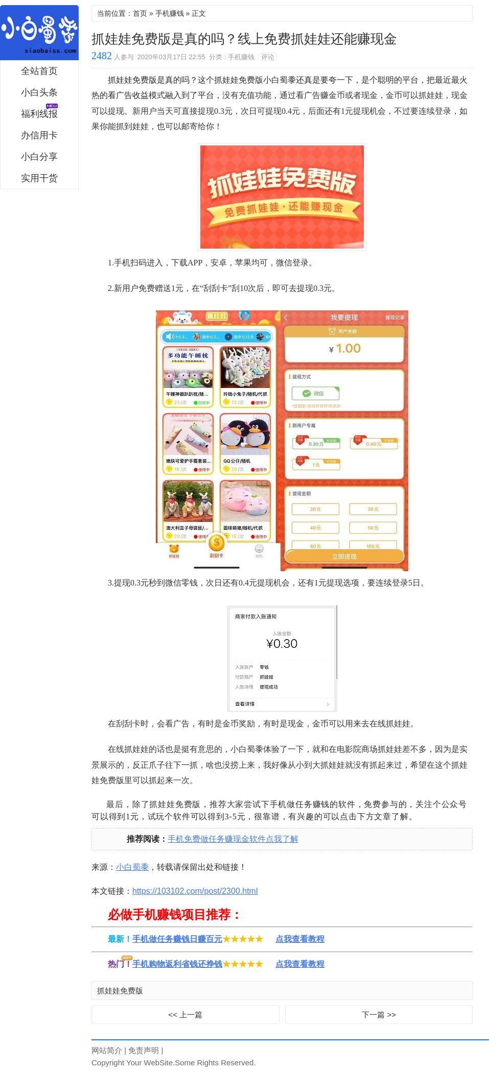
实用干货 (39, 178)
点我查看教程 (299, 939)
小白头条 (39, 92)
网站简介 (106, 1050)
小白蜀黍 (39, 32)
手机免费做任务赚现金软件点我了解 (233, 839)
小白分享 (39, 157)
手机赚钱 (169, 13)
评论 (267, 57)
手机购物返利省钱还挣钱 (177, 964)
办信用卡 (39, 135)
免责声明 (143, 1050)
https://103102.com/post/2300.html (195, 891)
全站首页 (39, 71)
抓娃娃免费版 (120, 990)
